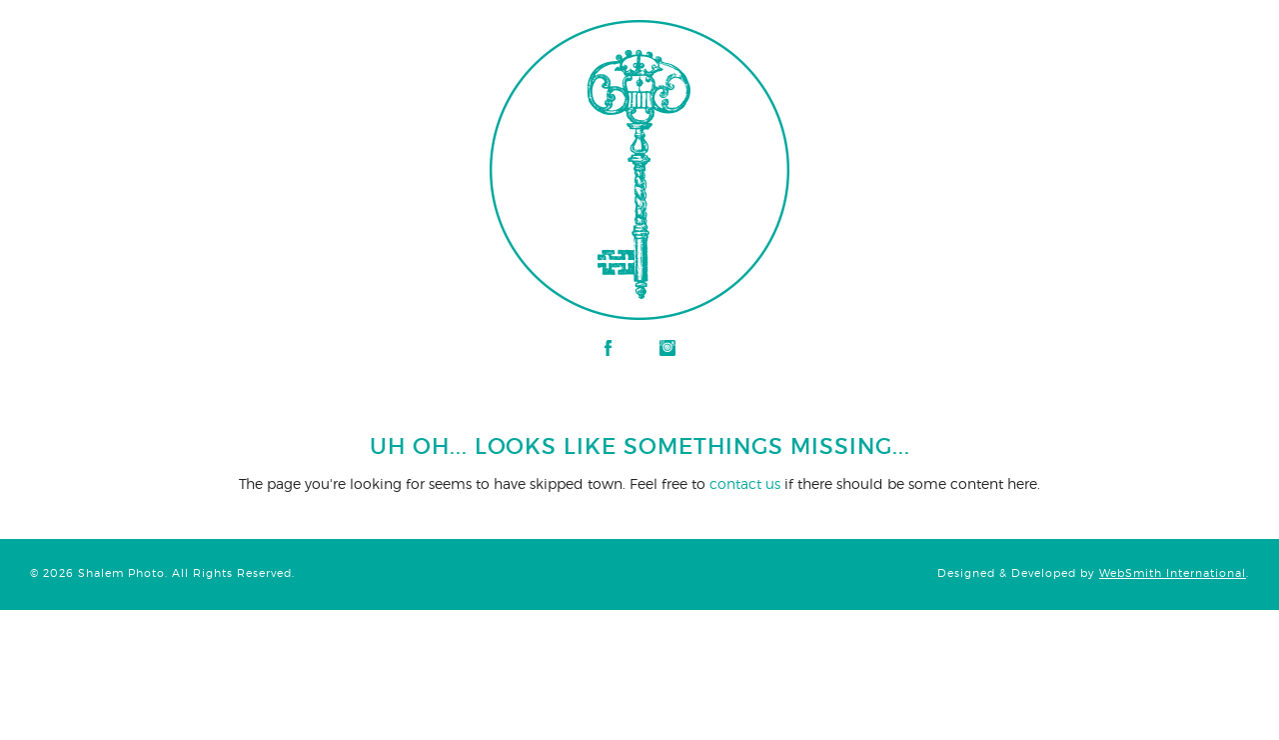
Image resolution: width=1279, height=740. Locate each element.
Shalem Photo (214, 30)
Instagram (667, 348)
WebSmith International (1172, 573)
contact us (744, 483)
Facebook (608, 348)
